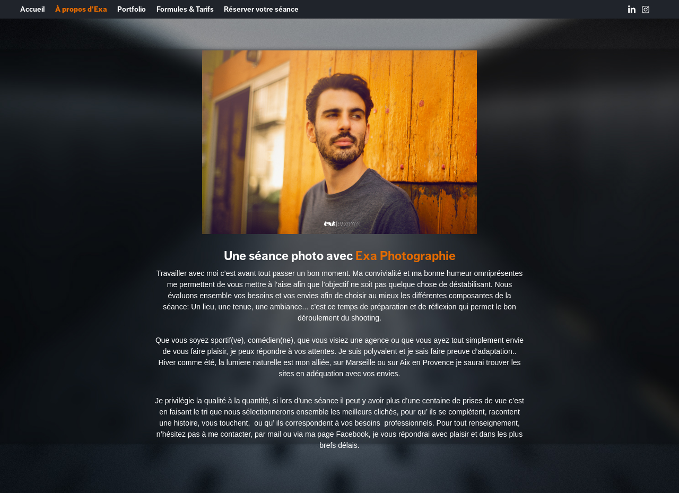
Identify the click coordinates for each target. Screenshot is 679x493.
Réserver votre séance (261, 9)
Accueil (32, 9)
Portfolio (131, 9)
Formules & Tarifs (185, 9)
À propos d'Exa (81, 9)
